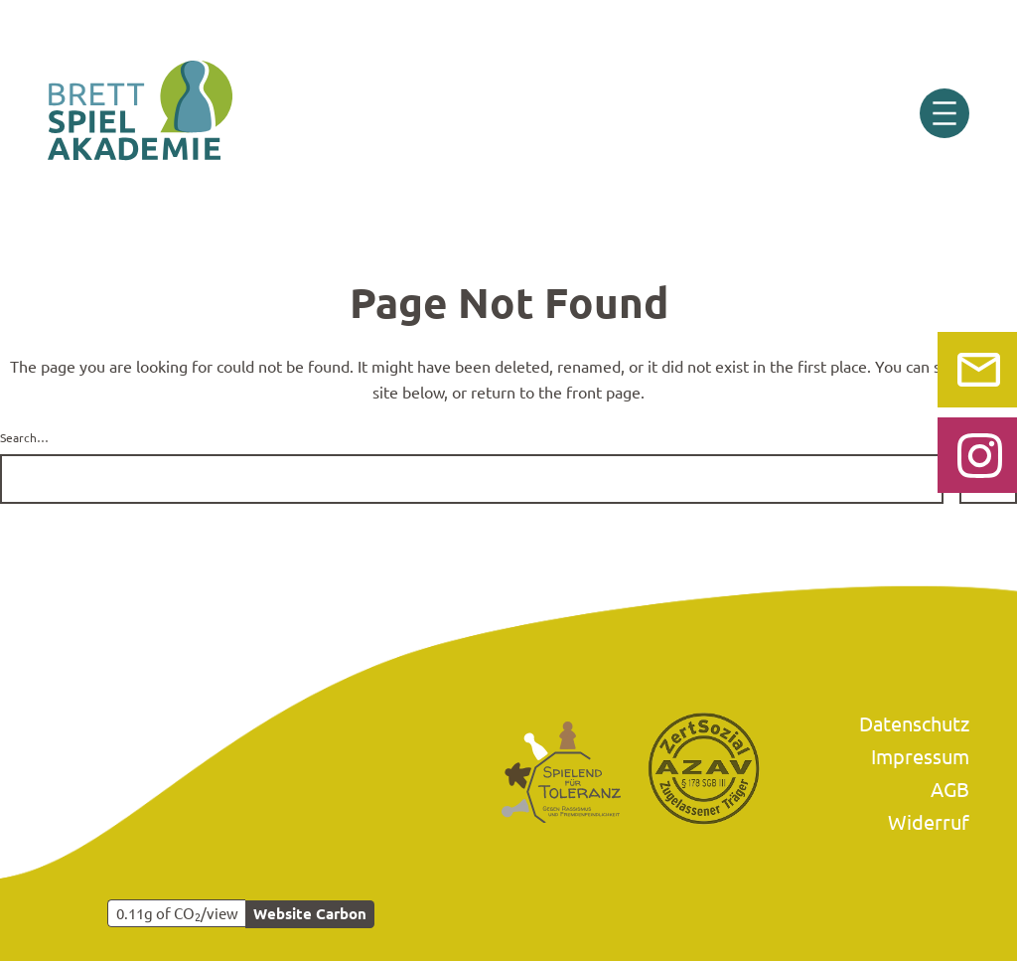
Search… (24, 437)
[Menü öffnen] (944, 113)
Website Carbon (309, 913)
